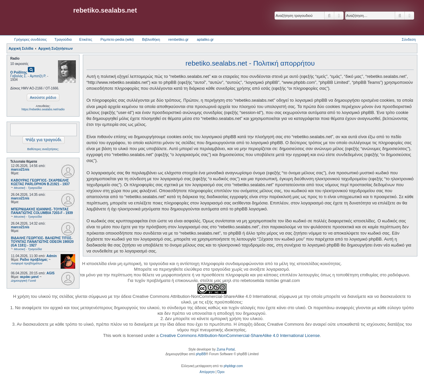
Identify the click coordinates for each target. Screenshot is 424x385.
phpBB (201, 354)
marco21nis (20, 169)
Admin (51, 256)
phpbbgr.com (233, 366)
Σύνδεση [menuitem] (409, 39)
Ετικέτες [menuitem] (85, 39)
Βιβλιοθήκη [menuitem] (151, 39)
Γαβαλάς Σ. (18, 76)
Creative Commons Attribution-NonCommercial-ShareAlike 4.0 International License (240, 335)
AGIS (50, 273)
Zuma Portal (226, 349)
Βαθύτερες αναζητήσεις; (43, 149)
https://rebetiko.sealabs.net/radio (43, 109)
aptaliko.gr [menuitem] (205, 39)
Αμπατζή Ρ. (38, 76)
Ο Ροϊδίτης (18, 72)
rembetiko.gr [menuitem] (178, 39)
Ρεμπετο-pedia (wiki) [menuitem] (117, 39)
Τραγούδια (63, 39)
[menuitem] (207, 372)
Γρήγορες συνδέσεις (30, 39)
